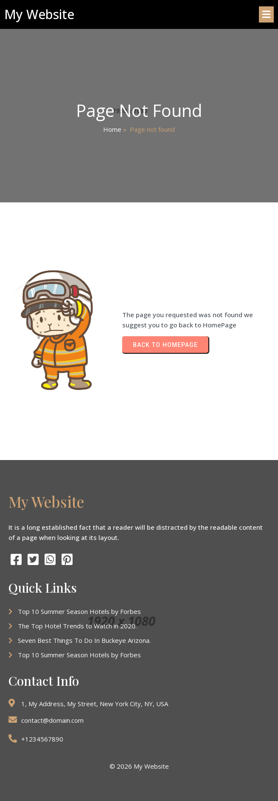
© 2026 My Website (139, 766)
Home (112, 129)
